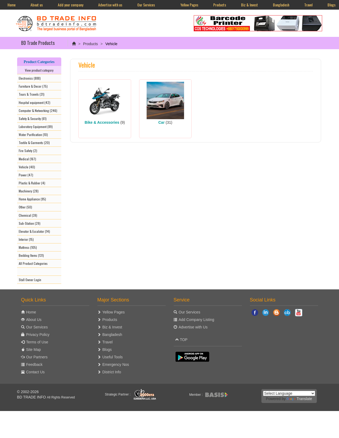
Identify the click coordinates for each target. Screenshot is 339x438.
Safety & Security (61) (33, 118)
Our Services (146, 4)
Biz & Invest (249, 4)
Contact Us (35, 372)
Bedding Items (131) (31, 255)
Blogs (107, 349)
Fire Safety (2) (28, 150)
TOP (181, 340)
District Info (111, 372)
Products (219, 4)
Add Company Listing (196, 319)
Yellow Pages (189, 4)
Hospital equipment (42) (34, 102)
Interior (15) (26, 239)
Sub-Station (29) (29, 223)
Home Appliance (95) (32, 199)
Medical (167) (27, 159)
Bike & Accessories (102, 122)
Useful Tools (112, 357)
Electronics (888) (30, 78)
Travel (308, 4)
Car (161, 122)
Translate (299, 399)
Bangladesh (281, 4)
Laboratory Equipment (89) (36, 126)
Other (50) (25, 207)
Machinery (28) (29, 191)
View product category (39, 70)
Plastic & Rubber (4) (32, 183)
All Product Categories (33, 263)
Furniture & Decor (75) (33, 86)
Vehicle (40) (27, 167)
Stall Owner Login (30, 279)
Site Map (33, 349)
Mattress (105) (28, 247)
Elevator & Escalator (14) (34, 231)
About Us (34, 319)
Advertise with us (110, 4)
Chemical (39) (28, 215)
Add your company (70, 4)
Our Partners (37, 357)
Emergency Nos (115, 364)
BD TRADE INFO (31, 397)
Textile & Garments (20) (34, 142)
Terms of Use (37, 342)
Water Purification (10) (33, 134)
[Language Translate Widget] (289, 393)
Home (11, 4)
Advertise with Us (193, 327)
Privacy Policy (37, 334)
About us (37, 4)
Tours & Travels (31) (31, 94)
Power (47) (26, 175)
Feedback (34, 364)
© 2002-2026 (28, 392)
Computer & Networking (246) (38, 110)
